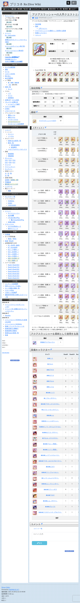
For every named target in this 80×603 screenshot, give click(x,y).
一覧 (59, 9)
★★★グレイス (50, 506)
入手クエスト (43, 28)
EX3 (10, 160)
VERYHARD (12, 205)
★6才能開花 (9, 78)
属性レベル (11, 115)
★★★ (17, 82)
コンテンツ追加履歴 (11, 284)
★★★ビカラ (50, 466)
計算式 (7, 108)
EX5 (6, 162)
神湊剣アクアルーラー (47, 342)
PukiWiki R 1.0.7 (14, 589)
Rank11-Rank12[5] (13, 278)
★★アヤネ (50, 369)
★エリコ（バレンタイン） (50, 409)
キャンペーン (9, 16)
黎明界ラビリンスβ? (11, 184)
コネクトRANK (10, 74)
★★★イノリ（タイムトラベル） (50, 427)
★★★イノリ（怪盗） (50, 449)
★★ (12, 82)
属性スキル (11, 117)
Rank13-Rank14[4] (13, 273)
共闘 (9, 191)
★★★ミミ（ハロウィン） (50, 421)
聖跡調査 (11, 154)
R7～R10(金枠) (12, 247)
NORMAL (11, 201)
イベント (8, 33)
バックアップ (34, 9)
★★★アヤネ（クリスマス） (50, 404)
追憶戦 (7, 180)
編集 (19, 9)
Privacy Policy (6, 587)
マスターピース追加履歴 (16, 124)
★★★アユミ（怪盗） (50, 444)
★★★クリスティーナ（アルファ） (50, 512)
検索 (65, 9)
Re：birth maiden (10, 35)
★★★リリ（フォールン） (50, 472)
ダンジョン (8, 158)
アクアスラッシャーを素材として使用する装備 (50, 31)
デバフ (10, 95)
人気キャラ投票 (11, 292)
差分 (25, 9)
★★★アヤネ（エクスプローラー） (50, 461)
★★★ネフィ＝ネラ (50, 489)
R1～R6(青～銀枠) (14, 245)
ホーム (6, 9)
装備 (6, 241)
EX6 (10, 162)
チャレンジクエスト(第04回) (14, 50)
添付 (43, 9)
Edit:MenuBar (5, 352)
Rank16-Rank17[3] (13, 267)
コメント (38, 35)
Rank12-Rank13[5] (13, 276)
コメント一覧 (38, 528)
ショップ (8, 130)
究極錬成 (8, 182)
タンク (10, 89)
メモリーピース (10, 111)
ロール (7, 71)
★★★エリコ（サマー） (50, 432)
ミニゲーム (8, 186)
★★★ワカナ (50, 495)
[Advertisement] (14, 392)
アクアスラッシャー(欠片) (47, 120)
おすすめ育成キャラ (14, 226)
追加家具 (14, 147)
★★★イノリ (50, 392)
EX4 (14, 160)
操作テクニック (13, 228)
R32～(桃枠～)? (13, 260)
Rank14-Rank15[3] (13, 271)
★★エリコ (50, 375)
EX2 (6, 160)
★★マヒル (50, 381)
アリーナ (8, 164)
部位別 (11, 241)
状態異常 (11, 98)
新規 (13, 9)
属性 (6, 69)
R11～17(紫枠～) (13, 249)
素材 (36, 26)
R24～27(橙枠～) (13, 256)
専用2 (14, 239)
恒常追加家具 (15, 145)
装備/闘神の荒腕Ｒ (11, 331)
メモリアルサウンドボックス (17, 149)
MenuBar (8, 315)
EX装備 (7, 234)
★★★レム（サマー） (50, 501)
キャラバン (8, 169)
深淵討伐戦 (11, 222)
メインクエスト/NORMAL (13, 324)
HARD (10, 203)
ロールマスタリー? (14, 122)
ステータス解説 (10, 106)
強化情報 (38, 24)
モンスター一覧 (10, 196)
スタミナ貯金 (9, 290)
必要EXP (8, 100)
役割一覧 (8, 87)
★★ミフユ (50, 387)
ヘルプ (72, 9)
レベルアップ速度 (14, 104)
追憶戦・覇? (14, 180)
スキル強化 (15, 100)
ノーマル (11, 136)
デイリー (11, 134)
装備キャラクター (41, 33)
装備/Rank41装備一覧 (12, 333)
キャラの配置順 (10, 67)
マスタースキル (13, 119)
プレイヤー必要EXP (11, 102)
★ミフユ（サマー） (50, 398)
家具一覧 (11, 143)
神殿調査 (11, 156)
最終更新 (52, 9)
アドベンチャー (10, 167)
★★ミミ (50, 358)
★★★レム (50, 415)
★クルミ (50, 364)
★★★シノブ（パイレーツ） (50, 455)
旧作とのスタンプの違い (13, 286)
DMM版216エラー (11, 59)
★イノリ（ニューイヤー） (50, 478)
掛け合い (8, 76)
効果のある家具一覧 (14, 140)
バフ (9, 93)
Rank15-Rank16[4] (13, 269)
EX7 (14, 162)
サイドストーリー (14, 213)
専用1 (10, 239)
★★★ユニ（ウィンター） (50, 484)
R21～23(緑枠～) (13, 254)
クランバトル (9, 224)
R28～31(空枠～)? (13, 258)
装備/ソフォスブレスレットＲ (14, 326)
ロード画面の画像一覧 (12, 288)
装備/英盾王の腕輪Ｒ (12, 328)
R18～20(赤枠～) (13, 252)
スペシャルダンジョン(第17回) (15, 46)
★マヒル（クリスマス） (50, 438)
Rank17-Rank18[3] (13, 265)
